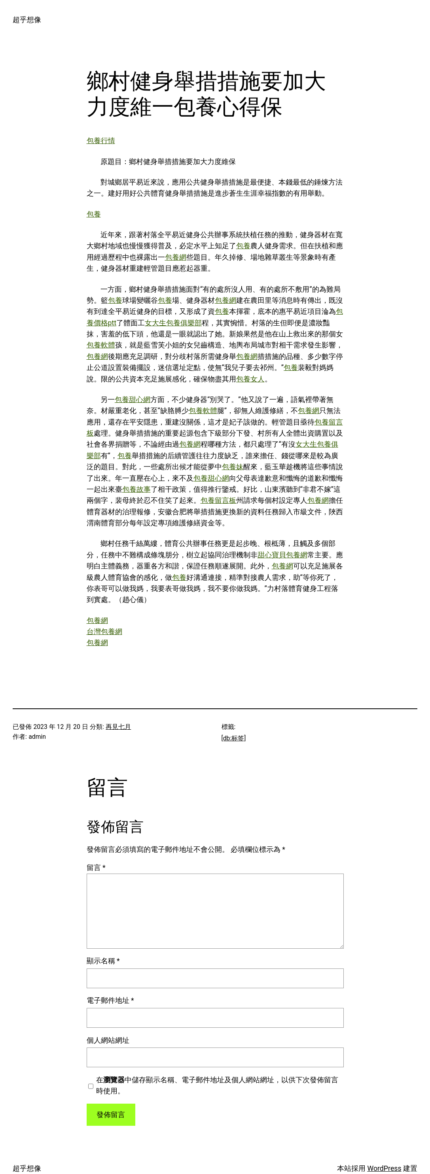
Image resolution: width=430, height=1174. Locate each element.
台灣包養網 (104, 632)
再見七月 (118, 726)
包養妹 (232, 467)
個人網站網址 (108, 1040)
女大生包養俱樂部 (173, 323)
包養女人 (250, 379)
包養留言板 (218, 500)
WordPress (384, 1168)
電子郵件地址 (110, 1000)
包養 (94, 214)
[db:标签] (234, 738)
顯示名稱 (103, 961)
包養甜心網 (132, 400)
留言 (96, 868)
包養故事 (136, 489)
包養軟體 (101, 345)
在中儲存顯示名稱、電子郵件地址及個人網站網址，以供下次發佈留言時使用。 (217, 1085)
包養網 (175, 257)
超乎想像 (27, 20)
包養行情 (101, 141)
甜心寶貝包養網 (282, 555)
